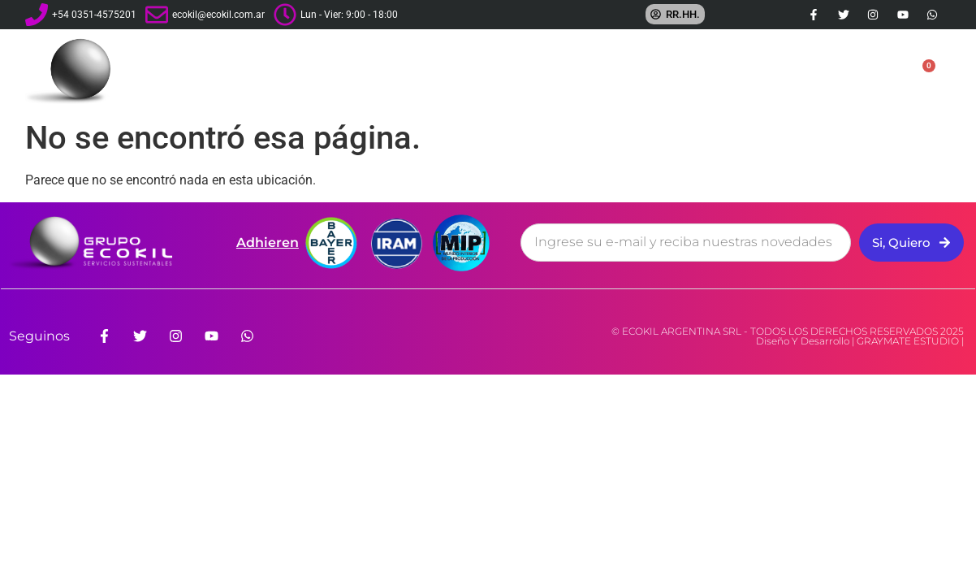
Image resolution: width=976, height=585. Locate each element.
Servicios (604, 71)
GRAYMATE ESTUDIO (908, 341)
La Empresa (508, 71)
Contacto (863, 70)
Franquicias (700, 71)
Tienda (790, 71)
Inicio (432, 70)
